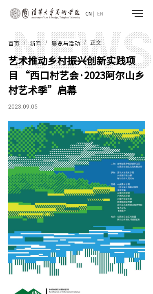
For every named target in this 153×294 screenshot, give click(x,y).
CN (88, 13)
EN (100, 13)
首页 (14, 43)
